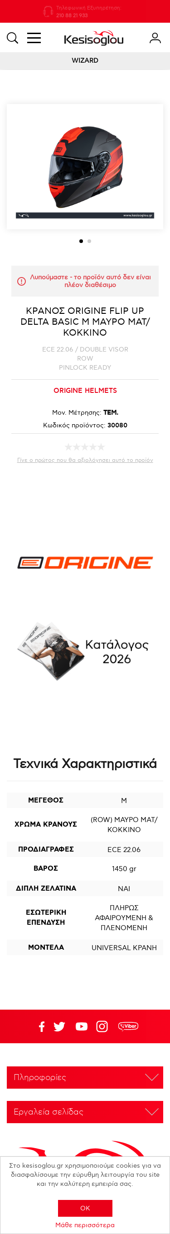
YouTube (59, 1026)
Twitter (81, 1026)
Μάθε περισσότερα (85, 1225)
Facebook (37, 1026)
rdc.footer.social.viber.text (128, 1026)
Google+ (104, 1026)
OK (85, 1208)
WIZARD (85, 60)
